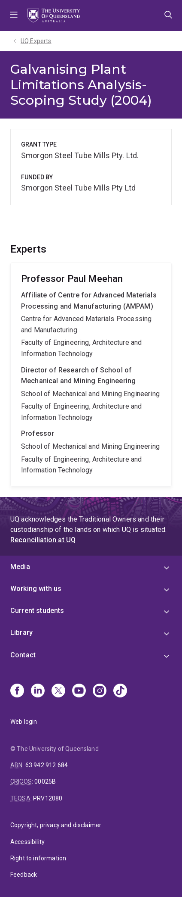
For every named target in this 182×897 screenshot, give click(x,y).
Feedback (23, 874)
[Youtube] (79, 691)
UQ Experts (36, 41)
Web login (23, 721)
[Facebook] (17, 691)
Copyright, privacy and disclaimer (55, 825)
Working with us (35, 588)
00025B (45, 781)
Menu (13, 15)
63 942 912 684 (46, 765)
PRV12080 (47, 798)
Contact (23, 655)
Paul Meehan (91, 374)
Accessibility (27, 841)
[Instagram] (99, 691)
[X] (58, 691)
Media (20, 567)
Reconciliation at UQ (43, 540)
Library (21, 632)
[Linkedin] (38, 691)
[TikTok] (120, 691)
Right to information (38, 858)
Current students (37, 610)
